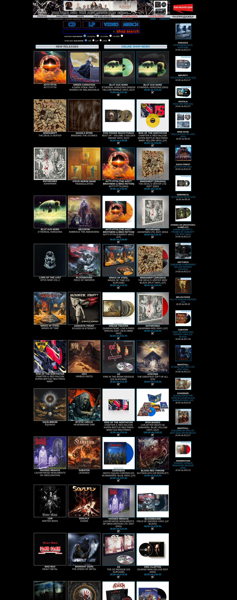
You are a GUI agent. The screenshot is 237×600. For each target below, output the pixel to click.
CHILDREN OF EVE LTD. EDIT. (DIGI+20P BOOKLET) (183, 421)
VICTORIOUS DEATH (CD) (183, 186)
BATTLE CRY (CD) (183, 156)
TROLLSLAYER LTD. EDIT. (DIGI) (183, 125)
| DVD (105, 41)
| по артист (91, 36)
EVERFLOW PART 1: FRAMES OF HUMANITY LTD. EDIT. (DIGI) (183, 220)
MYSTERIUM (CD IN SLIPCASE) (183, 36)
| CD (89, 41)
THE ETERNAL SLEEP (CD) (183, 67)
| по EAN (116, 36)
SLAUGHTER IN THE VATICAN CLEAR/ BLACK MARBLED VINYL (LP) (183, 390)
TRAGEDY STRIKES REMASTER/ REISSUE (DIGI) (183, 455)
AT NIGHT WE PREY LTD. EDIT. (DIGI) (183, 357)
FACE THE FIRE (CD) (183, 95)
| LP (96, 41)
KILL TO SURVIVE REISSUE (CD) (183, 290)
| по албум (104, 36)
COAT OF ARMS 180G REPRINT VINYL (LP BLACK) (183, 324)
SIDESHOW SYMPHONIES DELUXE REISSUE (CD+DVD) (183, 256)
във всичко (77, 36)
